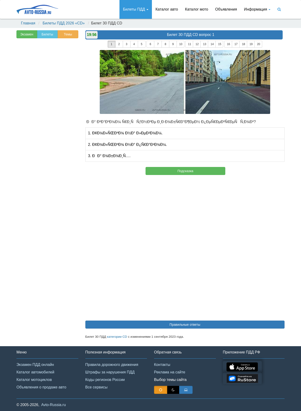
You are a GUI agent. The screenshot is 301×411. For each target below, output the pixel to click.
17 (236, 44)
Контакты (162, 365)
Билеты (47, 34)
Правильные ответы (185, 324)
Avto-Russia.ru (53, 405)
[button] (290, 401)
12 (196, 44)
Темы (68, 34)
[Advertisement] (47, 114)
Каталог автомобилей (35, 372)
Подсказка (185, 171)
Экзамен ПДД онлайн (35, 365)
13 (204, 44)
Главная (28, 23)
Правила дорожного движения (111, 365)
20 (258, 44)
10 (180, 44)
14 (212, 44)
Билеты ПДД (135, 9)
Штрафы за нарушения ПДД (110, 372)
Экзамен (26, 34)
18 (243, 44)
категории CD (117, 336)
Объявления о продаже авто (41, 387)
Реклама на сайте (169, 372)
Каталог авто (166, 9)
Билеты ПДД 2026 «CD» (64, 23)
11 (189, 44)
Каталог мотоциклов (34, 380)
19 (251, 44)
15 (219, 44)
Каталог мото (196, 9)
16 (228, 44)
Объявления (226, 9)
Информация (257, 9)
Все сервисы (96, 387)
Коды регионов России (105, 380)
